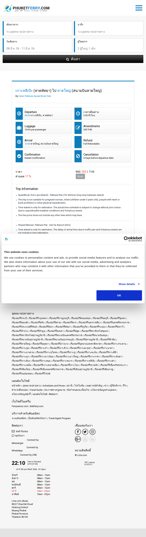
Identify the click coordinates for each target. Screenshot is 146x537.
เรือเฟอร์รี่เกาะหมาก (62, 360)
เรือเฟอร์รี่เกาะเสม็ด (21, 365)
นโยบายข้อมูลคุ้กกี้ (21, 394)
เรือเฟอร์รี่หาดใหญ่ (21, 343)
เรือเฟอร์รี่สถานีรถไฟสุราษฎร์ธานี (28, 335)
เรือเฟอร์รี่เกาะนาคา (103, 348)
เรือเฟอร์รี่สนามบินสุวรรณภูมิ (59, 339)
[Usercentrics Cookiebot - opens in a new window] (126, 239)
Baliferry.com (36, 406)
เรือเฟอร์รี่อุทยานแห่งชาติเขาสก (86, 343)
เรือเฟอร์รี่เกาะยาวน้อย (42, 356)
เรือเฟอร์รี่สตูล (72, 331)
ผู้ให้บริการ (115, 385)
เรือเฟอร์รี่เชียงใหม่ (21, 369)
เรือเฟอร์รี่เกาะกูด (20, 348)
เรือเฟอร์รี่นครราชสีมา (89, 322)
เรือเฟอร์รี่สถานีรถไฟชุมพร (94, 331)
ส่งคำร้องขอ (20, 431)
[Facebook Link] (78, 432)
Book (80, 176)
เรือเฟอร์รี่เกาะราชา (90, 356)
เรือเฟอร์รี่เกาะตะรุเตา (80, 348)
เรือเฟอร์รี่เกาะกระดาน (115, 343)
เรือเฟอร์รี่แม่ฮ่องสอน (22, 373)
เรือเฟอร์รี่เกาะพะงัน (87, 352)
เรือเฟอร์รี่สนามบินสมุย (95, 335)
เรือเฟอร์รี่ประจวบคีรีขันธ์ (24, 326)
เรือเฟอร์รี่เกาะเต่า (106, 360)
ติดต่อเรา (53, 394)
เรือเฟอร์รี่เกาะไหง (69, 365)
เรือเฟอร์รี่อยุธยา (40, 343)
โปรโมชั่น (79, 385)
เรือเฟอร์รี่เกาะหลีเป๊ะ (85, 360)
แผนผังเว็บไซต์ (40, 394)
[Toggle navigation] (139, 7)
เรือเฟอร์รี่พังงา (46, 326)
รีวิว (125, 385)
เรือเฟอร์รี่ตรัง (37, 322)
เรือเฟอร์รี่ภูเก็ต (80, 326)
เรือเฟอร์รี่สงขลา (55, 331)
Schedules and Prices (54, 385)
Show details (127, 284)
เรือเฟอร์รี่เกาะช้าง (59, 348)
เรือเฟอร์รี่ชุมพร (118, 318)
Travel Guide (36, 390)
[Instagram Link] (92, 432)
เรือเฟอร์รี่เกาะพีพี (107, 352)
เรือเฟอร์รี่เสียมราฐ (103, 369)
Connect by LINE (24, 454)
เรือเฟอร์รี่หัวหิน (108, 339)
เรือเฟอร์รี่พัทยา (63, 326)
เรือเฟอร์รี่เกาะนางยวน (23, 352)
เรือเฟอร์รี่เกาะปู (67, 352)
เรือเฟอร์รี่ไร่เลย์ (42, 373)
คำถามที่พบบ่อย (20, 390)
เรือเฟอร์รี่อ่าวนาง (59, 343)
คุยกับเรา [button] (18, 435)
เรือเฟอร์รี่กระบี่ (19, 318)
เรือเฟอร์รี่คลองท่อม (81, 318)
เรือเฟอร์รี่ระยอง (97, 326)
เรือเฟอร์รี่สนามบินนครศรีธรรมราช (64, 335)
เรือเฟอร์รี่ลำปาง (20, 331)
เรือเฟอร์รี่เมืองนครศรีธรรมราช (47, 369)
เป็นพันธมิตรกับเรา (37, 418)
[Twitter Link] (85, 432)
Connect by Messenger (25, 441)
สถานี (69, 385)
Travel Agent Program (60, 418)
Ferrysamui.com (20, 406)
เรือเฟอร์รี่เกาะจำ (39, 348)
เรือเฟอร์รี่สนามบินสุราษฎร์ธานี (27, 339)
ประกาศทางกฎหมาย (54, 390)
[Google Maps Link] (78, 439)
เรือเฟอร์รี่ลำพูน (37, 331)
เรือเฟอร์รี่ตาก (69, 322)
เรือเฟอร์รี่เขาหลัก (89, 365)
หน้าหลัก (16, 385)
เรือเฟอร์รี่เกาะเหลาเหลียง (46, 365)
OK (119, 295)
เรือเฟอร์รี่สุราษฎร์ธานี (87, 339)
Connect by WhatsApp (25, 449)
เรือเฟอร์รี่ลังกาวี (115, 326)
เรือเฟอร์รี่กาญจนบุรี (59, 318)
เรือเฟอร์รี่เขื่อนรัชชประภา (113, 365)
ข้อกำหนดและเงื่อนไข (78, 390)
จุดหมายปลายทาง (32, 385)
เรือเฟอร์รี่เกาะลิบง (21, 360)
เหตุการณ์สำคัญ (94, 385)
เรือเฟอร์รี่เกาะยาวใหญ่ (66, 356)
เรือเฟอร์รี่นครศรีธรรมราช (116, 322)
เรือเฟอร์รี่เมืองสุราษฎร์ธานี (78, 369)
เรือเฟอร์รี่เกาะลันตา (112, 356)
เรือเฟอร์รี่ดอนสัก (20, 322)
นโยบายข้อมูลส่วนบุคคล (103, 390)
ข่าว (106, 385)
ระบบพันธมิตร (19, 418)
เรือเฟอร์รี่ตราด (53, 322)
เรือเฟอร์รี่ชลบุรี (100, 318)
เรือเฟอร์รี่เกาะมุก (20, 356)
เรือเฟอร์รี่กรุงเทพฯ (38, 318)
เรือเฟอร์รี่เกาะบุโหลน (47, 352)
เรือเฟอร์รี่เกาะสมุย (41, 360)
